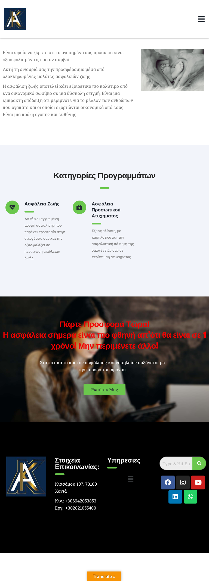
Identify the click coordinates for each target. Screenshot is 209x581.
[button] (130, 479)
